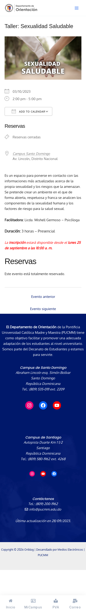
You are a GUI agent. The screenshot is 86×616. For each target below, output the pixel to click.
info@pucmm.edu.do (43, 509)
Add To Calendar (28, 111)
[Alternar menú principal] (76, 8)
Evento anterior (43, 296)
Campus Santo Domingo (31, 153)
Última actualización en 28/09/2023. (43, 521)
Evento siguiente (43, 309)
